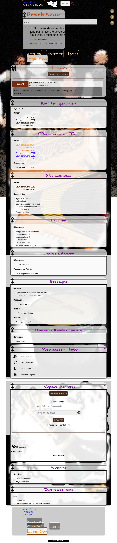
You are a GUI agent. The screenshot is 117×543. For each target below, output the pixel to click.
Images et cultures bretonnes (27, 231)
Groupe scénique (23, 212)
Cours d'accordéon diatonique (28, 204)
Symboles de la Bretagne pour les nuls (31, 293)
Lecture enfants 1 (23, 234)
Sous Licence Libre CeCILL (75, 538)
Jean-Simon (20, 341)
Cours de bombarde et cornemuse (29, 207)
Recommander (26, 362)
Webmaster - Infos (74, 349)
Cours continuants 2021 (25, 120)
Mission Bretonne (23, 479)
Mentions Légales (27, 375)
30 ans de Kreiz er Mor (25, 168)
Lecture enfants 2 (23, 237)
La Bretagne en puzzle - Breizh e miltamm (33, 503)
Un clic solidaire (22, 265)
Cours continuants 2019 (25, 187)
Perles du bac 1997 (23, 322)
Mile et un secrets (23, 243)
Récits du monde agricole (26, 245)
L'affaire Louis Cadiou (24, 313)
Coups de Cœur (22, 304)
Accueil (27, 5)
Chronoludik (20, 501)
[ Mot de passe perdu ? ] (59, 425)
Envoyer (58, 420)
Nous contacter (26, 356)
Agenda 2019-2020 (23, 198)
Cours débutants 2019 (25, 190)
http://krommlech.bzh (39, 85)
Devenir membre (58, 393)
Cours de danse (22, 209)
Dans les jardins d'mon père (27, 273)
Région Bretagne (22, 481)
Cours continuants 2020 (25, 117)
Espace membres (75, 386)
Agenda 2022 (19, 108)
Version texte (25, 368)
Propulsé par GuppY (38, 538)
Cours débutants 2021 (25, 126)
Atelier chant (21, 201)
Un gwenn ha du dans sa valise (28, 295)
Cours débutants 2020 (25, 123)
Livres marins (21, 240)
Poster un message (58, 74)
